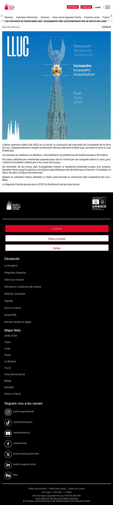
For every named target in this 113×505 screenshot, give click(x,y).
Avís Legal (46, 492)
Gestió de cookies (77, 488)
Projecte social (91, 17)
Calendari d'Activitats (27, 17)
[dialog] (107, 499)
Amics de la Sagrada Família (66, 17)
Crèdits (68, 492)
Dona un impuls (57, 238)
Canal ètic (58, 492)
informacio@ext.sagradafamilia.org (48, 495)
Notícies (9, 17)
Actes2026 (10, 314)
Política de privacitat (37, 488)
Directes (45, 17)
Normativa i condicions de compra (22, 286)
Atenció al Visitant (14, 279)
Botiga (56, 248)
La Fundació (10, 265)
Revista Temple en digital (17, 321)
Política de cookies (57, 488)
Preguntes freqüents (15, 272)
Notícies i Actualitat (14, 293)
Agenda (8, 300)
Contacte (57, 228)
